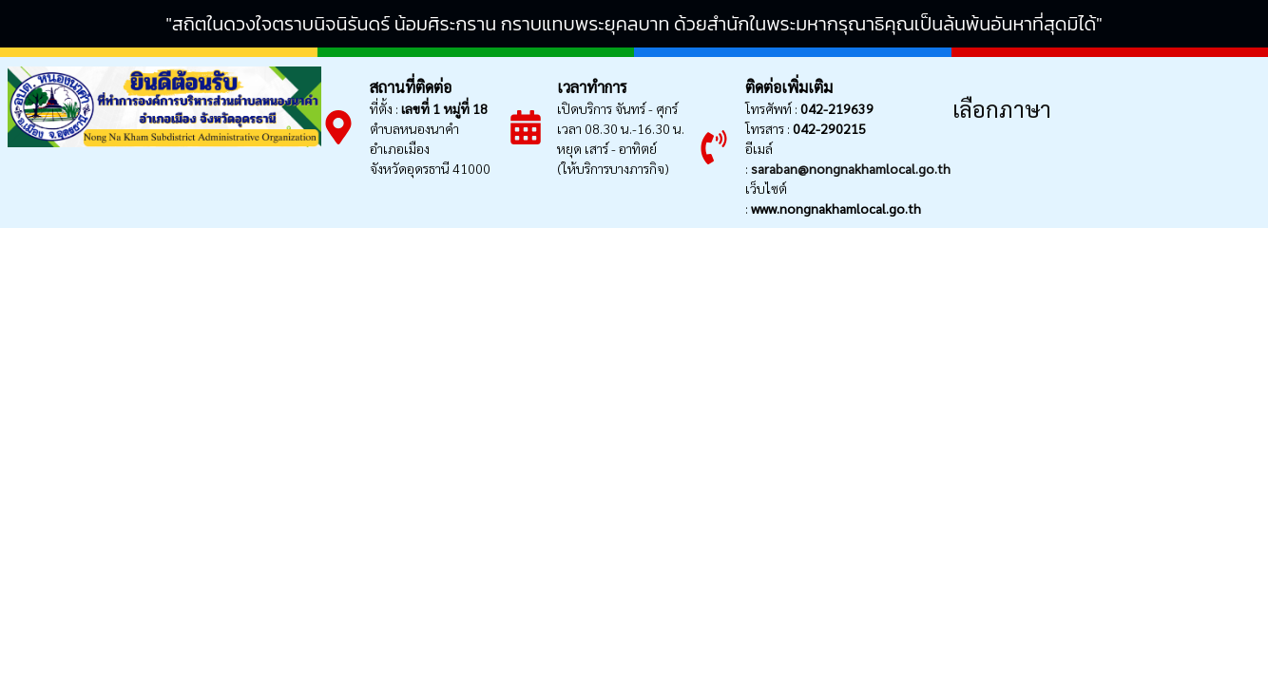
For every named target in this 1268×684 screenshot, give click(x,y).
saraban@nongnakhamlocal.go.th (851, 168)
